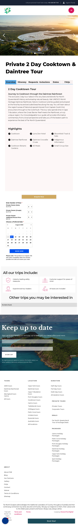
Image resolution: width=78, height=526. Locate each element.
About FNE (8, 472)
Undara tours (33, 415)
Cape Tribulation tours (34, 393)
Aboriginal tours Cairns (10, 395)
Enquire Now (39, 197)
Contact (7, 487)
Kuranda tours (33, 418)
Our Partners (9, 478)
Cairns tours (32, 403)
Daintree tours (33, 389)
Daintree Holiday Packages (58, 450)
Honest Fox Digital (67, 512)
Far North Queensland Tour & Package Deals (60, 421)
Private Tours (57, 406)
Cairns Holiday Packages (57, 435)
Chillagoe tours (34, 409)
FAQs (6, 484)
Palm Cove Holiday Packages (59, 440)
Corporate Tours (58, 409)
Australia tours (33, 421)
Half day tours (56, 386)
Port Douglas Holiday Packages (60, 445)
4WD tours (8, 386)
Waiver (6, 490)
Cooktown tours (34, 400)
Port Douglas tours (35, 397)
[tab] (10, 82)
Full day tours (56, 389)
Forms (28, 512)
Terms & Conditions (11, 493)
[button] (71, 10)
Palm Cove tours (34, 412)
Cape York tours (34, 386)
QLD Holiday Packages (56, 460)
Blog (6, 475)
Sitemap (7, 496)
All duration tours (57, 395)
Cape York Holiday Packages (59, 455)
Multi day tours (56, 392)
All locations (32, 424)
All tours (7, 399)
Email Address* (7, 345)
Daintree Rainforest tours (11, 390)
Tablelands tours (34, 406)
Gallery (6, 481)
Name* (4, 338)
